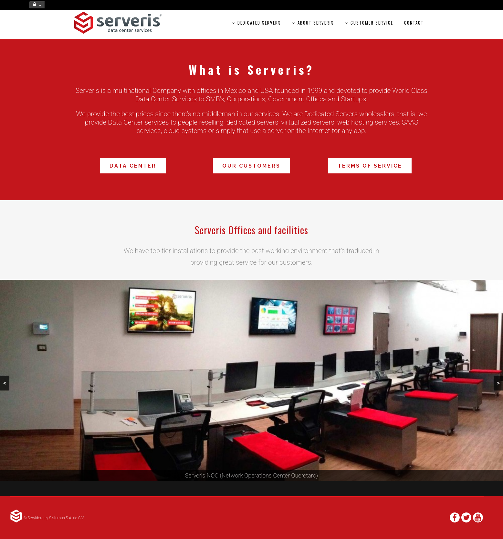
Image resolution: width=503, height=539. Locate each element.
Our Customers (251, 166)
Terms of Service (370, 166)
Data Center (133, 166)
